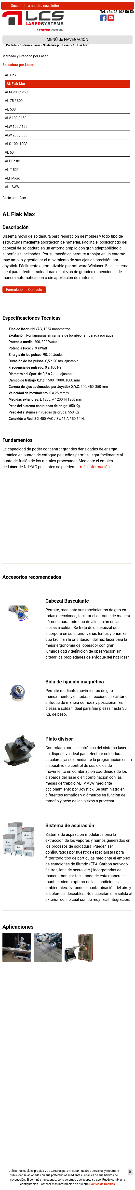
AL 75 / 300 (14, 101)
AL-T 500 (12, 170)
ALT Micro (12, 178)
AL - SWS (12, 187)
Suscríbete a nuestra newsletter (35, 6)
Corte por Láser (14, 198)
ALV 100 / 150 (16, 118)
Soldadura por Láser (56, 45)
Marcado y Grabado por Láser (25, 56)
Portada (11, 45)
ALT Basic (12, 161)
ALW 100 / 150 (16, 127)
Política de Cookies (102, 1184)
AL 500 (10, 109)
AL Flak (10, 75)
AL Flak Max (16, 84)
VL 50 (9, 152)
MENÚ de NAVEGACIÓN (67, 39)
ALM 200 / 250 (16, 92)
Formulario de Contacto (24, 290)
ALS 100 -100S (16, 144)
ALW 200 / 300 (16, 135)
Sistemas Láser (30, 45)
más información (95, 466)
